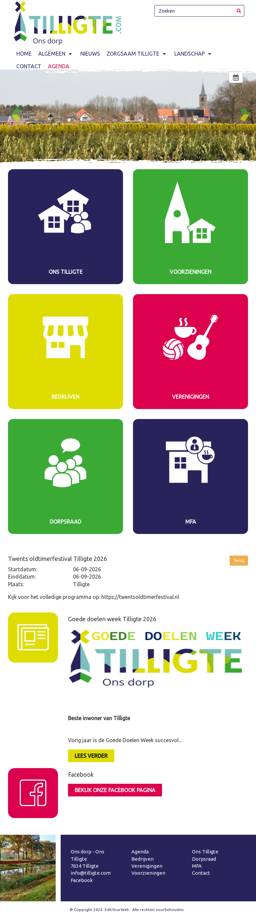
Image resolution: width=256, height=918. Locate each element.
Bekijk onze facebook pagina (115, 790)
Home (24, 54)
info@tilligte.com (91, 873)
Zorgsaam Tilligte (137, 53)
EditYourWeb (117, 909)
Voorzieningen (148, 873)
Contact (201, 873)
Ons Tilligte (205, 851)
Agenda (140, 851)
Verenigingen (146, 866)
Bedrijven (142, 859)
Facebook (82, 880)
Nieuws (90, 54)
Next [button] (247, 115)
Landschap (193, 53)
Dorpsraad (204, 859)
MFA (197, 866)
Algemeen (56, 53)
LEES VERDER (91, 756)
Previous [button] (19, 115)
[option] (128, 116)
